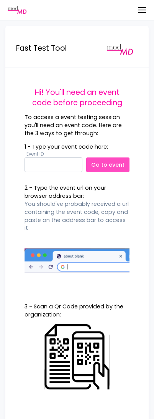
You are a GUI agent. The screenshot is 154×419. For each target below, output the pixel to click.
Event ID (35, 154)
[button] (142, 10)
